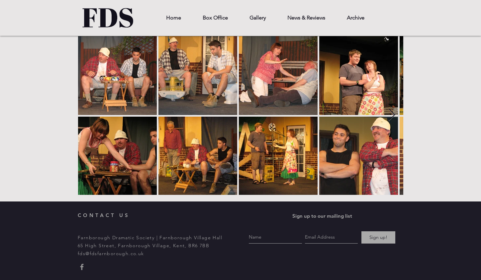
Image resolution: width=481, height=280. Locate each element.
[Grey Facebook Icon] (82, 267)
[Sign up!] (378, 237)
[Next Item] (392, 115)
